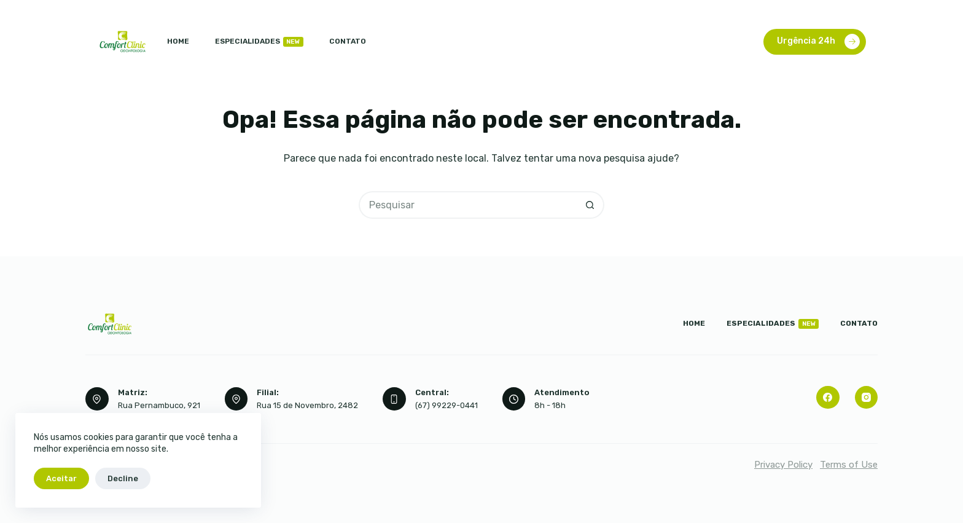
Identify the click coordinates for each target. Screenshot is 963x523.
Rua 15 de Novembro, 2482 (307, 405)
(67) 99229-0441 (446, 405)
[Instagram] (866, 397)
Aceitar (61, 478)
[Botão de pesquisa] (590, 205)
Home (178, 41)
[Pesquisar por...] (468, 205)
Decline (122, 478)
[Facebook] (828, 397)
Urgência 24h (818, 41)
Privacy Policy (783, 464)
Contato (347, 41)
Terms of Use (849, 464)
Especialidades (259, 42)
